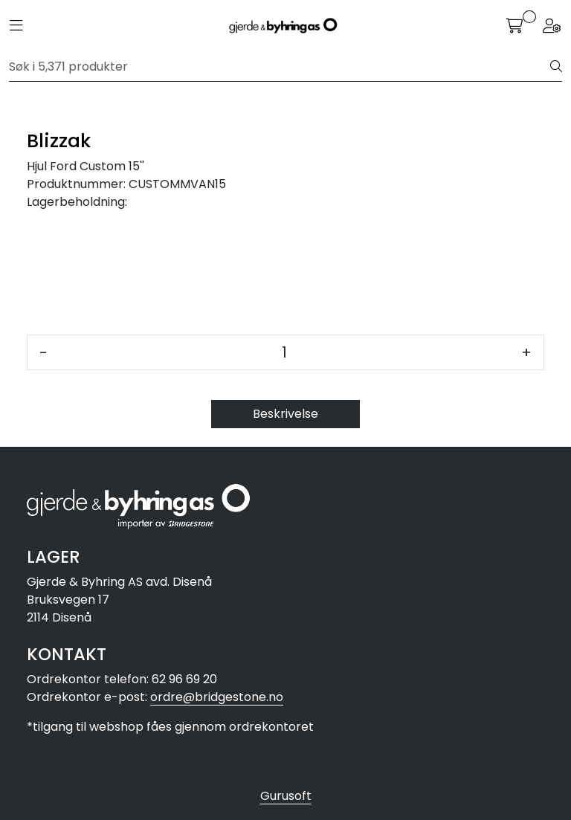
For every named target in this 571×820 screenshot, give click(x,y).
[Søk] (280, 67)
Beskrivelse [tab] (285, 413)
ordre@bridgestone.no (216, 697)
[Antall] (284, 352)
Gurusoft (286, 795)
